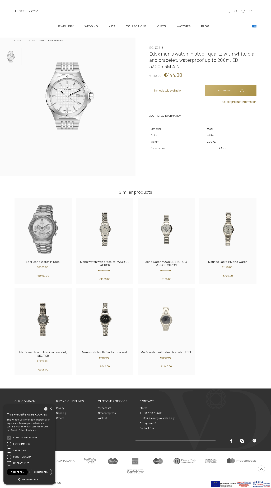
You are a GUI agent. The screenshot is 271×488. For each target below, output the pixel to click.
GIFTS (161, 26)
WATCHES (183, 26)
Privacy (60, 408)
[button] (29, 479)
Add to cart (230, 90)
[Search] (228, 11)
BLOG (205, 26)
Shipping (61, 413)
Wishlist (102, 418)
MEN (41, 40)
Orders (60, 418)
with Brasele (55, 40)
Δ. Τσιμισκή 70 (148, 423)
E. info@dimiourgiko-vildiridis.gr (157, 418)
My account (104, 408)
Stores (143, 408)
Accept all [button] (17, 472)
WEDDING (91, 26)
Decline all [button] (41, 472)
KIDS (112, 26)
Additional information (165, 115)
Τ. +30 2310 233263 (151, 413)
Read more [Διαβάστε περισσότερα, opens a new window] (31, 430)
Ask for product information (239, 102)
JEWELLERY (65, 26)
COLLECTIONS (136, 26)
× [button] (50, 409)
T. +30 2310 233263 (26, 11)
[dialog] (29, 445)
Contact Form (147, 428)
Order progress (107, 413)
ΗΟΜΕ (17, 40)
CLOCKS (30, 40)
